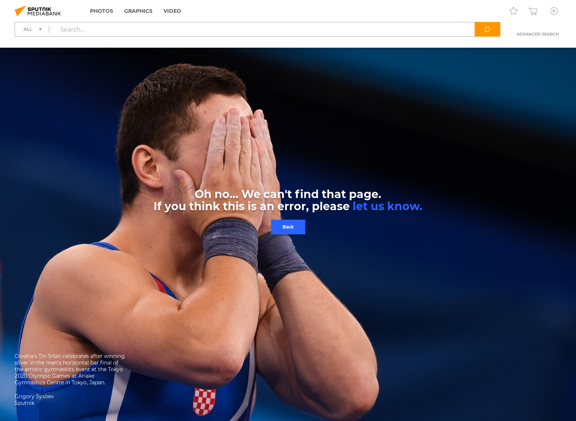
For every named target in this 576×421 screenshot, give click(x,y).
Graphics (138, 11)
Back (288, 227)
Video (172, 11)
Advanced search (537, 34)
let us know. (387, 206)
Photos (101, 11)
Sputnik (25, 403)
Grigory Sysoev (34, 396)
